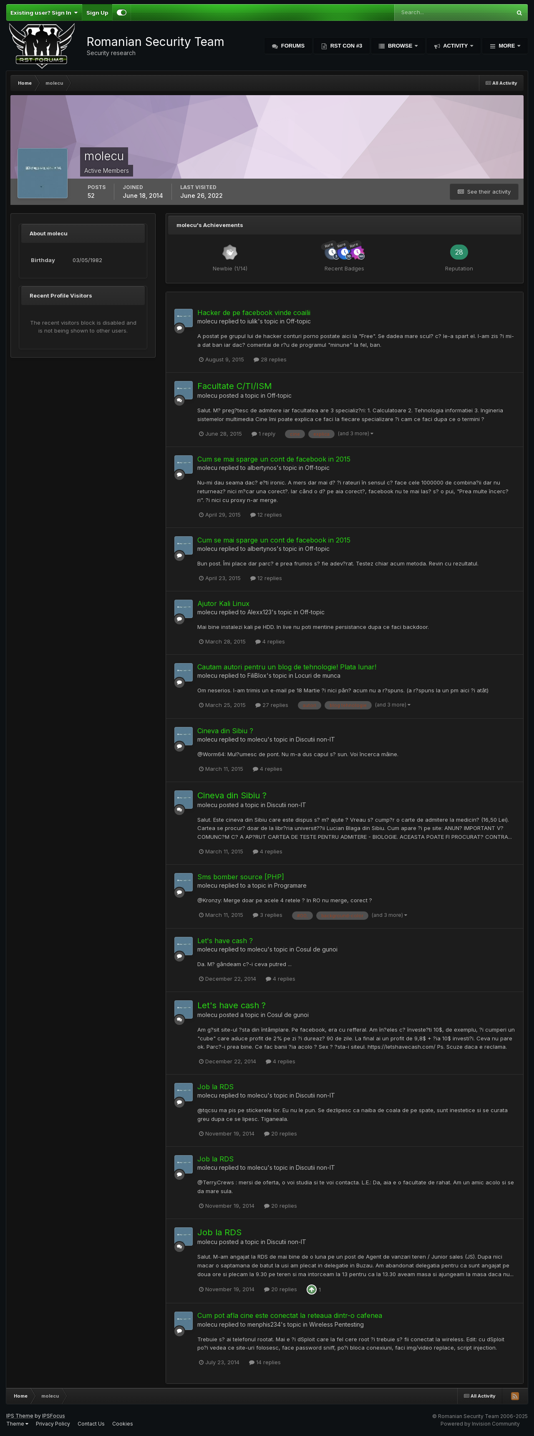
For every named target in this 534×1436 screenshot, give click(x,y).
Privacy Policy (53, 1424)
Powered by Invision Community (480, 1424)
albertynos (262, 467)
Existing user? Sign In (44, 12)
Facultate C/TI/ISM (234, 386)
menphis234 (264, 1324)
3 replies (267, 914)
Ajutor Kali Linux (223, 603)
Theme (17, 1424)
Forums (292, 46)
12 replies (266, 514)
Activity (455, 46)
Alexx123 (259, 612)
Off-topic (298, 321)
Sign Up (97, 12)
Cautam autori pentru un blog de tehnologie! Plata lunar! (286, 667)
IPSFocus (53, 1416)
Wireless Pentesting (336, 1324)
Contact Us (91, 1424)
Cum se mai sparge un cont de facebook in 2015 (273, 459)
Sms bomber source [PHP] (240, 877)
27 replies (271, 705)
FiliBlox (257, 675)
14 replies (265, 1362)
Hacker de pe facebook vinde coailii (253, 312)
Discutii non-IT (315, 739)
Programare (290, 885)
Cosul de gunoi (317, 949)
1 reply (263, 433)
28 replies (270, 359)
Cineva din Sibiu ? (225, 731)
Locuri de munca (317, 675)
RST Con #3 (345, 46)
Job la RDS (215, 1087)
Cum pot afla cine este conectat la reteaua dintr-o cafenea (289, 1315)
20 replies (280, 1133)
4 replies (270, 641)
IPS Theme (19, 1416)
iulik (252, 321)
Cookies (122, 1424)
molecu (207, 321)
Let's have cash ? (225, 940)
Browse (400, 46)
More (506, 46)
